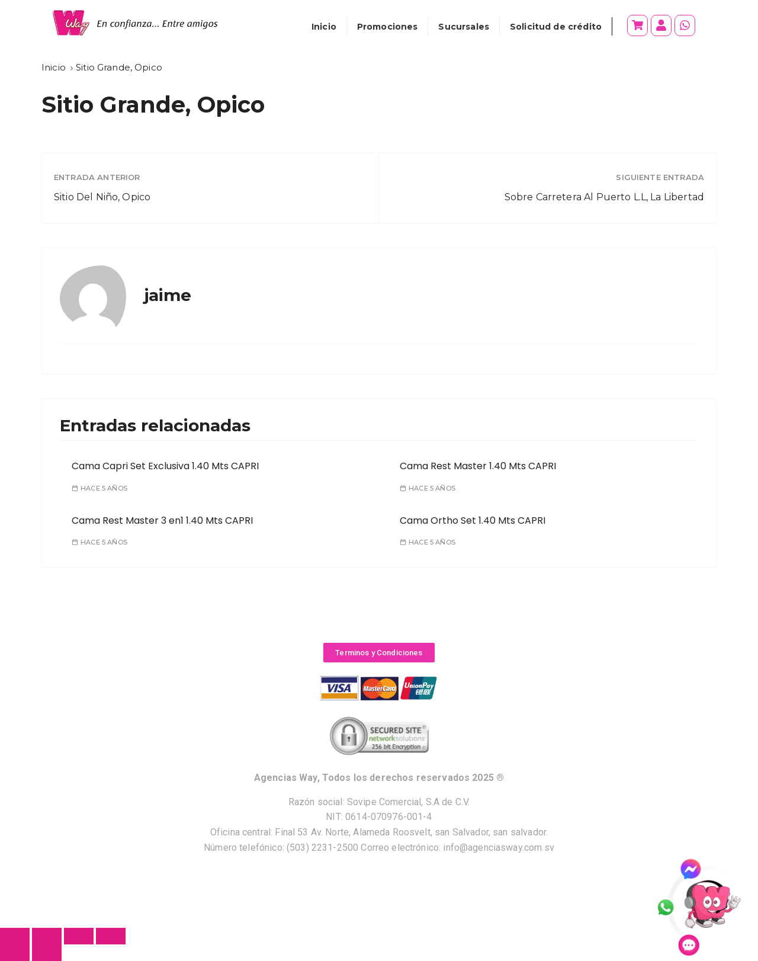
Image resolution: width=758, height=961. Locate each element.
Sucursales (463, 26)
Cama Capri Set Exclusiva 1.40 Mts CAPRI (165, 466)
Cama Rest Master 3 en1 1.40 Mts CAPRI (162, 520)
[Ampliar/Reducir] (111, 936)
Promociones (387, 26)
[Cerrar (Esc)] (15, 936)
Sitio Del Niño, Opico (102, 197)
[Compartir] (47, 936)
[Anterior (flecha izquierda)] (15, 952)
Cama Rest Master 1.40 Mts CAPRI (478, 466)
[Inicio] (53, 67)
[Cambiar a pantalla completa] (79, 936)
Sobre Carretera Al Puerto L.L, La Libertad (604, 197)
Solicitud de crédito (556, 26)
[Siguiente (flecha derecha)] (47, 952)
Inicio (323, 26)
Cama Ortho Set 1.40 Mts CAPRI (472, 520)
